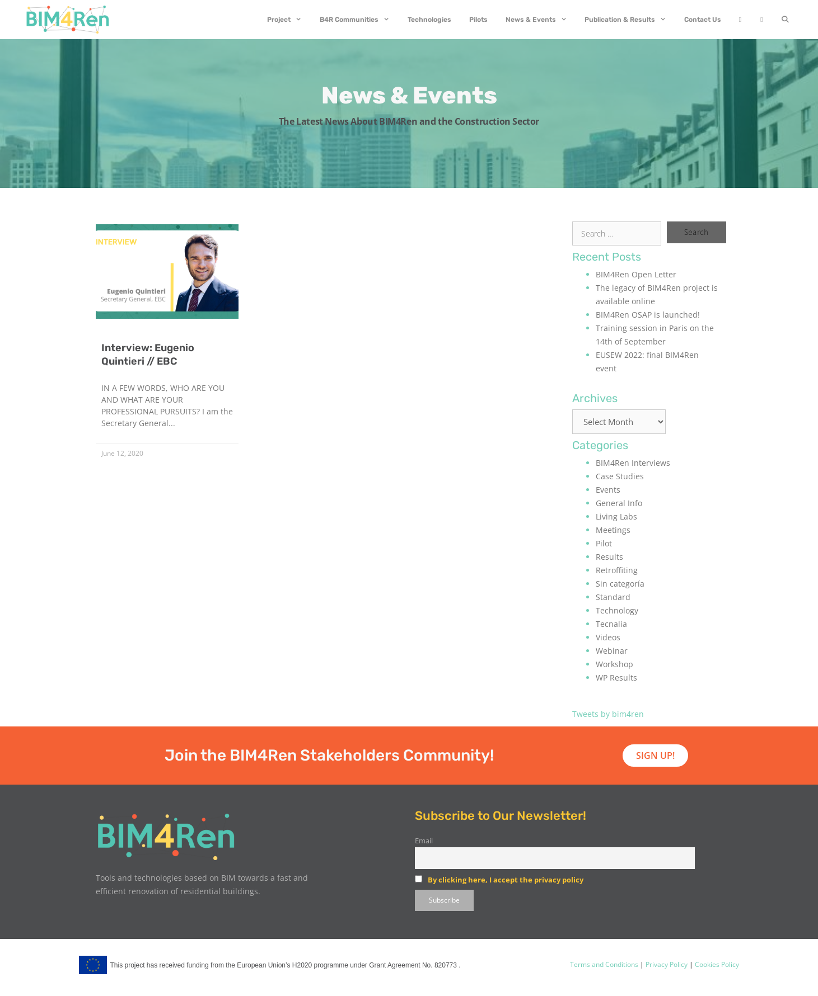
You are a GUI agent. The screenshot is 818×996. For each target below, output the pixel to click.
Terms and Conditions (604, 964)
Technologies (429, 19)
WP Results (616, 677)
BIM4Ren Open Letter (636, 274)
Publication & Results (630, 19)
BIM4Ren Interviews (633, 462)
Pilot (604, 543)
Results (609, 556)
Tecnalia (611, 624)
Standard (613, 597)
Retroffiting (617, 570)
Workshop (614, 664)
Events (608, 489)
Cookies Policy (716, 964)
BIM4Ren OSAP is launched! (648, 314)
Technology (617, 610)
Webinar (612, 650)
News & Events (541, 19)
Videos (608, 637)
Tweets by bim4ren (608, 714)
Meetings (613, 530)
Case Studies (620, 476)
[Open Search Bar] (785, 19)
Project (289, 19)
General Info (619, 503)
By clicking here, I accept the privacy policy (505, 880)
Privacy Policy (666, 964)
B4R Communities (359, 19)
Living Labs (616, 516)
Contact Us (702, 19)
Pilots (478, 19)
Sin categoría (620, 583)
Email (424, 841)
